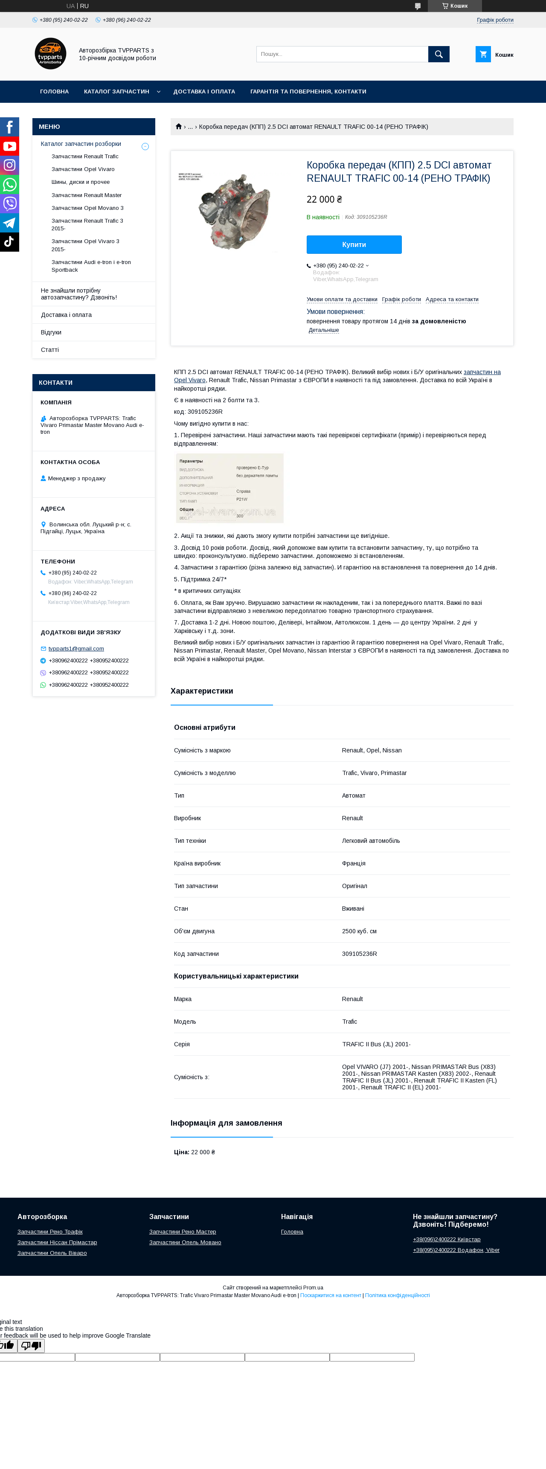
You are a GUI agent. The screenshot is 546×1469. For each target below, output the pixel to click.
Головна (54, 91)
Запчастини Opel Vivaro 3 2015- (85, 245)
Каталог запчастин (116, 91)
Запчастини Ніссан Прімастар (57, 1242)
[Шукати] (439, 54)
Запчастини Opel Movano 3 (88, 208)
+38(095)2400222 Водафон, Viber (456, 1250)
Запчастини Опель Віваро (52, 1253)
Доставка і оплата (204, 91)
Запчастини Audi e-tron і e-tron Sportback (91, 266)
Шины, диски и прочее (81, 182)
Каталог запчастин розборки (81, 143)
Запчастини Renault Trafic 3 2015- (87, 225)
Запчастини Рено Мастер (182, 1231)
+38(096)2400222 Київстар (447, 1239)
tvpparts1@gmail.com (76, 648)
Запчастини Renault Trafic (85, 156)
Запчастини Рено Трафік (50, 1231)
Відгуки (51, 332)
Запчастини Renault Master (87, 195)
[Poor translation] (31, 1346)
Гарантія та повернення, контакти (308, 91)
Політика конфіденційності (397, 1295)
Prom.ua (313, 1288)
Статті (50, 349)
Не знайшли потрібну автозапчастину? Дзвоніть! (79, 294)
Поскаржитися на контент (330, 1295)
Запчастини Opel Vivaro (83, 169)
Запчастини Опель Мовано (185, 1242)
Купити (354, 244)
